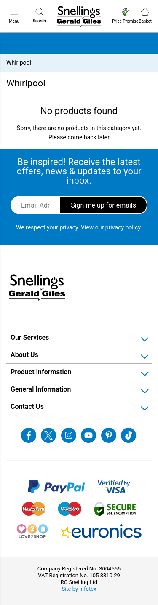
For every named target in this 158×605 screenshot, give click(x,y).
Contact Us (27, 406)
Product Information (41, 372)
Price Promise (125, 16)
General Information (41, 389)
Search (39, 15)
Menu (14, 16)
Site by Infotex (79, 589)
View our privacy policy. (111, 227)
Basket (145, 16)
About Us (24, 355)
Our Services (30, 337)
